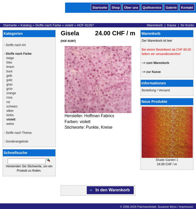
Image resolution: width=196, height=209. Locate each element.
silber (10, 111)
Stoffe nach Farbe (48, 25)
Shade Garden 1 (167, 160)
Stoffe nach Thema (18, 133)
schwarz (12, 106)
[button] (110, 190)
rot (8, 102)
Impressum (186, 206)
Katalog (25, 25)
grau (9, 84)
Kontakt (187, 7)
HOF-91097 (85, 25)
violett (69, 25)
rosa (9, 97)
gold (9, 80)
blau (9, 62)
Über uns (131, 7)
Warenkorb (155, 25)
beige (10, 58)
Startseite (99, 7)
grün (9, 89)
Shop (116, 7)
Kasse (171, 25)
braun (10, 67)
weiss (10, 124)
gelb (9, 76)
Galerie (171, 7)
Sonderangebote (17, 141)
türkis (10, 115)
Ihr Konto (187, 25)
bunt (9, 71)
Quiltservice (152, 7)
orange (11, 93)
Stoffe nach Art (16, 45)
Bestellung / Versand (156, 90)
